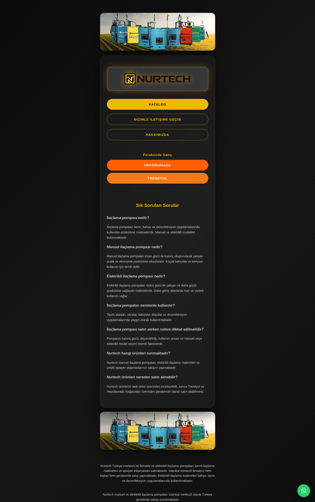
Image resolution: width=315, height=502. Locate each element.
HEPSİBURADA (157, 165)
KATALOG (157, 104)
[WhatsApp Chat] (303, 490)
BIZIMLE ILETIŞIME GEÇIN (157, 119)
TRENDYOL (157, 178)
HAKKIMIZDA (157, 135)
